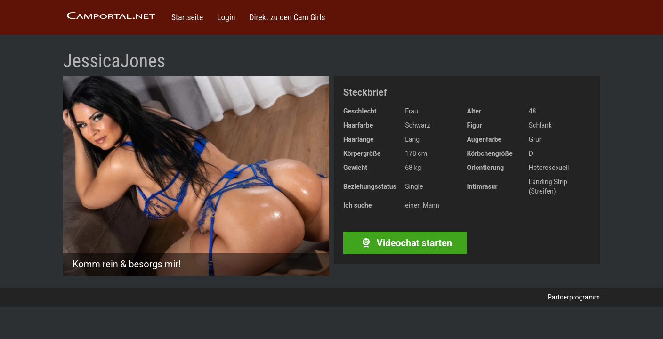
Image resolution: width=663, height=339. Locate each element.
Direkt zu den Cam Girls (287, 17)
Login (226, 17)
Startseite (187, 17)
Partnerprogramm (574, 297)
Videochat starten (405, 243)
